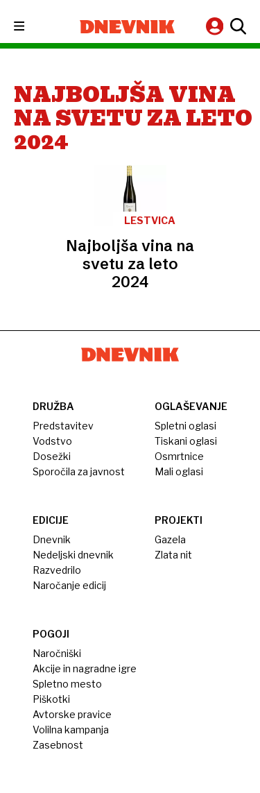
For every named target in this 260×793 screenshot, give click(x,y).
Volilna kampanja (71, 729)
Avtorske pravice (72, 714)
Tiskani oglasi (186, 441)
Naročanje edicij (69, 585)
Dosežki (52, 456)
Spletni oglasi (185, 426)
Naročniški (57, 653)
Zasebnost (58, 745)
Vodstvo (52, 441)
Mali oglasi (179, 471)
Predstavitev (63, 426)
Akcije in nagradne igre (85, 668)
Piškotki (51, 699)
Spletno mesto (67, 684)
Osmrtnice (179, 456)
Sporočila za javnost (79, 471)
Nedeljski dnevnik (73, 555)
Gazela (170, 539)
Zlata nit (173, 555)
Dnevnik (52, 539)
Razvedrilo (57, 570)
